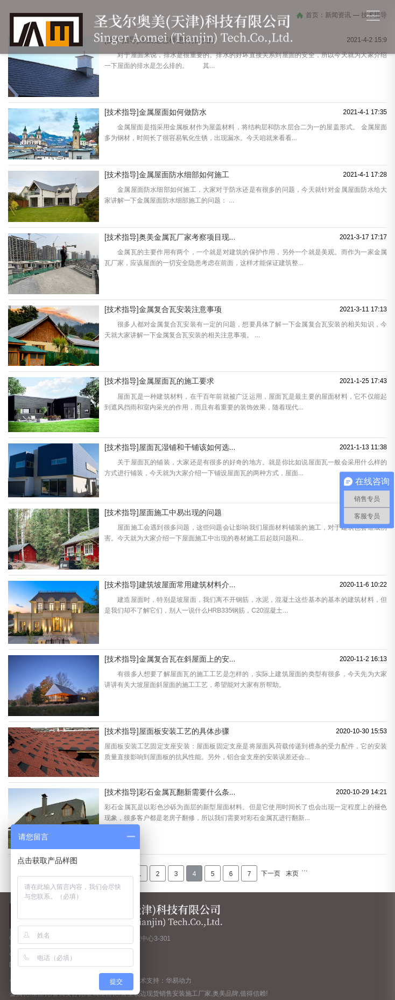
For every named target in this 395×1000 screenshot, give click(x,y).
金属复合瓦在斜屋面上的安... (187, 659)
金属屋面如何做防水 (173, 112)
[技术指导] (121, 112)
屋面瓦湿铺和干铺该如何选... (187, 447)
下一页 (270, 873)
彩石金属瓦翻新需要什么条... (187, 792)
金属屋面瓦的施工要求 (176, 381)
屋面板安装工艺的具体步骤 (184, 731)
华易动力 (179, 980)
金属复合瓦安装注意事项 (180, 309)
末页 (292, 873)
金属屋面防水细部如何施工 (184, 174)
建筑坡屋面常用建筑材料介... (187, 584)
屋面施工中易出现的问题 (180, 512)
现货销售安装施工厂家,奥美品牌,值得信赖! (207, 993)
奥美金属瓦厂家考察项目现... (187, 237)
